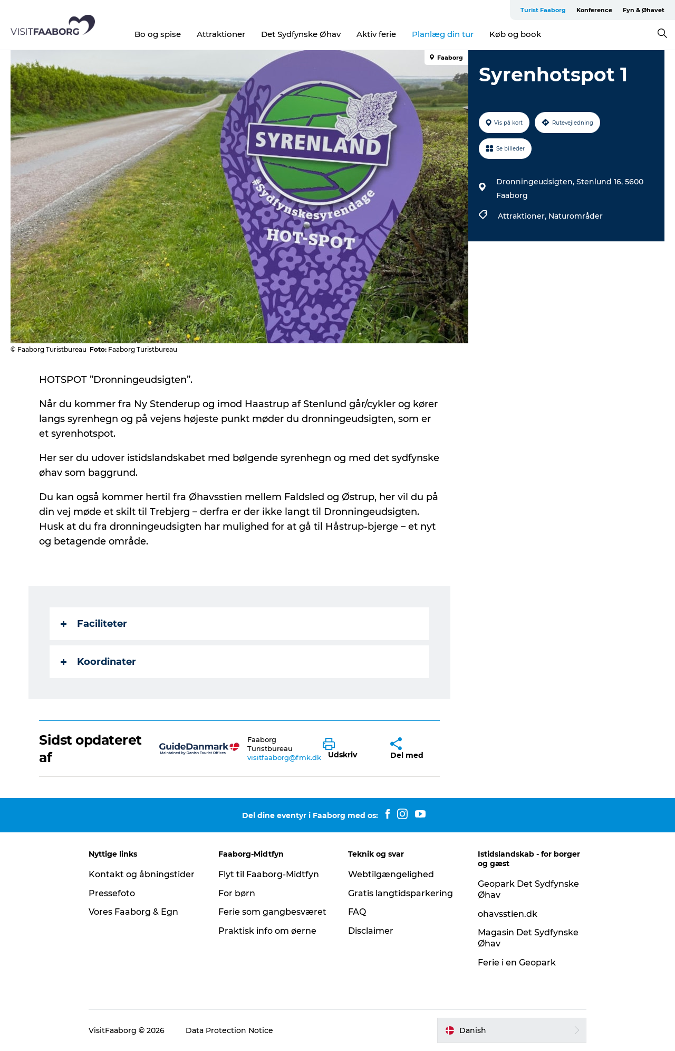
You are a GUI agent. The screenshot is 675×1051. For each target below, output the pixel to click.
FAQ (357, 912)
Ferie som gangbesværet (272, 912)
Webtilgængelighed (391, 874)
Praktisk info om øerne (267, 931)
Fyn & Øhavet (643, 10)
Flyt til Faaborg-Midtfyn (268, 874)
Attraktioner (221, 34)
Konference (594, 10)
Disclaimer (370, 931)
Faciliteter (94, 624)
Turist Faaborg (543, 10)
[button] (348, 749)
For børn (236, 893)
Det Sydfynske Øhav (301, 34)
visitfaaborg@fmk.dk (284, 757)
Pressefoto (112, 893)
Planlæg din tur (443, 34)
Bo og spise (157, 34)
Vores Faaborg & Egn (133, 912)
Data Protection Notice (229, 1030)
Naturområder (575, 216)
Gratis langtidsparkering (400, 893)
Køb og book (515, 34)
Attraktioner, (523, 216)
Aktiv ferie (376, 34)
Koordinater (98, 662)
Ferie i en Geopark (517, 963)
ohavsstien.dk (507, 914)
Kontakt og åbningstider (142, 874)
